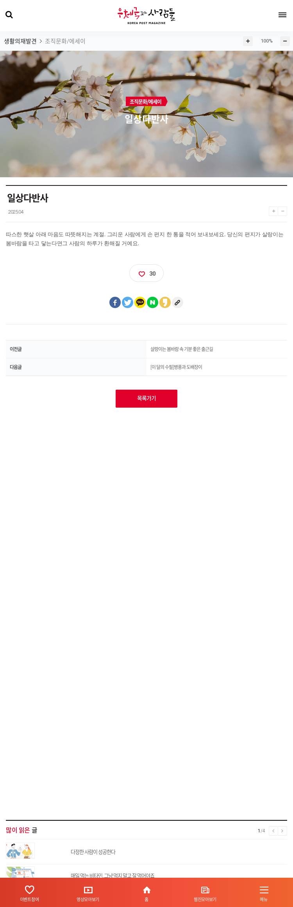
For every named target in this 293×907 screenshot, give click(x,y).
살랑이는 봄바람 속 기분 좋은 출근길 (181, 349)
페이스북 (115, 302)
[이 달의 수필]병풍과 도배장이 (176, 367)
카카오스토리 (165, 302)
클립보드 (178, 302)
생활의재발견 (20, 41)
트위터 (128, 302)
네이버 (153, 302)
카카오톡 (140, 302)
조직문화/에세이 (65, 41)
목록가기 (146, 398)
